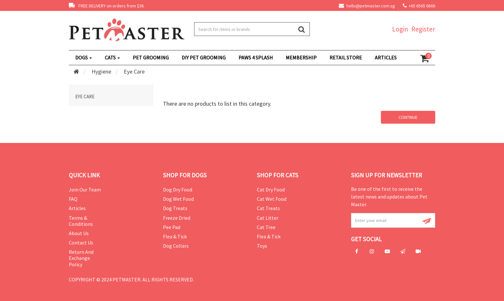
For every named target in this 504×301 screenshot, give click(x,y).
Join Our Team (85, 189)
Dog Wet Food (178, 199)
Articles (77, 208)
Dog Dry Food (177, 189)
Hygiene (101, 71)
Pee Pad (171, 227)
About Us (79, 233)
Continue (408, 117)
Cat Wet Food (271, 199)
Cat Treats (268, 208)
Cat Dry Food (271, 189)
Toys (262, 246)
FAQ (73, 199)
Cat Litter (267, 218)
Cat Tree (266, 227)
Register (423, 29)
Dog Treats (175, 208)
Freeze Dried (176, 218)
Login (400, 29)
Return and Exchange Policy (81, 258)
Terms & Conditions (81, 221)
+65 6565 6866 (422, 6)
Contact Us (81, 242)
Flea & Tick (175, 236)
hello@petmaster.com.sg (367, 6)
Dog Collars (176, 246)
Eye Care (134, 71)
